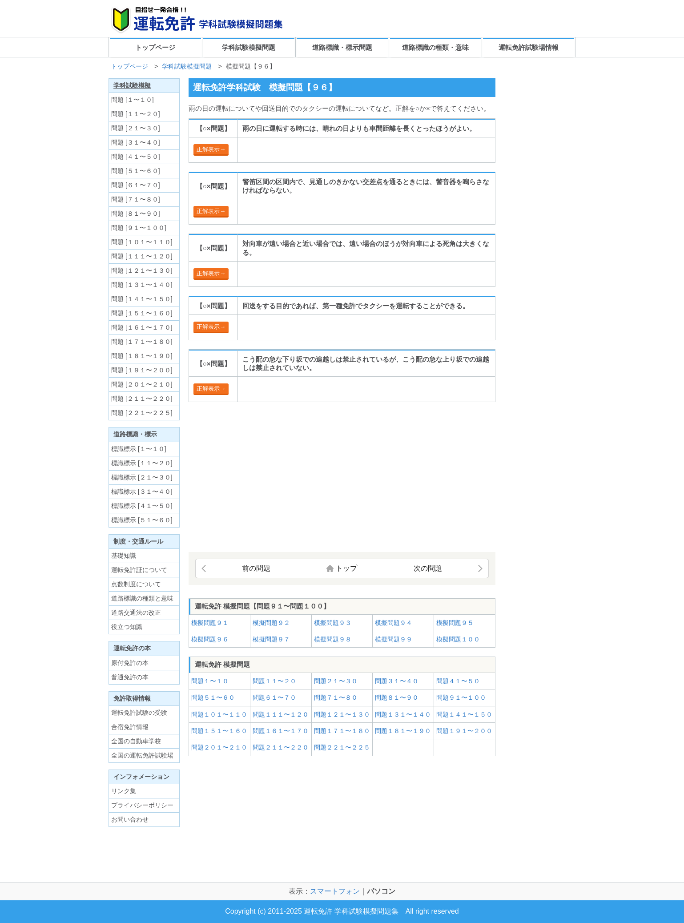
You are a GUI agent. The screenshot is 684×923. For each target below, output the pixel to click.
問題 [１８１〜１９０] (142, 355)
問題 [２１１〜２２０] (142, 398)
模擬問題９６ (210, 639)
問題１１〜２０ (274, 681)
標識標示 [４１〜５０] (142, 505)
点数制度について (136, 584)
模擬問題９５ (455, 622)
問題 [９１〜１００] (138, 227)
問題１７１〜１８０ (342, 730)
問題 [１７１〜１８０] (142, 341)
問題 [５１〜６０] (135, 170)
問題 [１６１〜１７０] (142, 327)
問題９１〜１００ (461, 697)
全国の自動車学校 (136, 741)
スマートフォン (335, 891)
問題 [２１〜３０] (135, 128)
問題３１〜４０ (396, 681)
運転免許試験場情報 (529, 47)
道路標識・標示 (135, 434)
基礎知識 (123, 555)
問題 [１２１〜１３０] (142, 270)
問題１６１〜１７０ (281, 730)
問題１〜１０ (210, 681)
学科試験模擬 (132, 85)
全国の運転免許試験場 (142, 755)
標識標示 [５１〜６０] (142, 520)
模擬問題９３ (332, 622)
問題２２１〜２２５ (342, 747)
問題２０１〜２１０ (219, 747)
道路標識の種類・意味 (435, 47)
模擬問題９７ (271, 639)
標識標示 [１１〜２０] (142, 463)
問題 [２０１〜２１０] (142, 384)
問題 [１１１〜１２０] (142, 256)
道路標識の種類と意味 (142, 598)
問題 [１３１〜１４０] (142, 284)
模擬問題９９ (393, 639)
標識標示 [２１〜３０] (142, 477)
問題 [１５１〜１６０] (142, 313)
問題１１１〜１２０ (281, 714)
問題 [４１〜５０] (135, 156)
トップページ (155, 47)
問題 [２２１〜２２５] (142, 412)
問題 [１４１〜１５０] (142, 298)
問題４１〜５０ (458, 681)
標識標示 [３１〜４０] (142, 491)
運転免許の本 (132, 648)
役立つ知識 (126, 626)
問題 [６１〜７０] (135, 185)
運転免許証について (139, 569)
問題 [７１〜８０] (135, 199)
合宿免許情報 (130, 726)
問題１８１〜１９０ (403, 730)
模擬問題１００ (458, 639)
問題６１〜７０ (274, 697)
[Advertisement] (263, 477)
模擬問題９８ (332, 639)
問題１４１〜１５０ (464, 714)
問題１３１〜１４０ (403, 714)
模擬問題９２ (271, 622)
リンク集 (123, 790)
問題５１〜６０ (213, 697)
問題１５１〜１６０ (219, 730)
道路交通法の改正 (136, 612)
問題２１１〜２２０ (281, 747)
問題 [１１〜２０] (135, 113)
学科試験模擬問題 (248, 47)
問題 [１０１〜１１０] (142, 242)
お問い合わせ (130, 819)
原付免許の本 (130, 662)
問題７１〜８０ (336, 697)
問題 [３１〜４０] (135, 142)
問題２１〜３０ (336, 681)
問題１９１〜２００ (464, 730)
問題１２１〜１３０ (342, 714)
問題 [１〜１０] (132, 99)
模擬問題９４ (393, 622)
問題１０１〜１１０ (219, 714)
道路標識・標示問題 (342, 47)
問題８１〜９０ (396, 697)
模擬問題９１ (210, 622)
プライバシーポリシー (142, 805)
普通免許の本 (130, 677)
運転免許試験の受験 (139, 712)
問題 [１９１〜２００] (142, 370)
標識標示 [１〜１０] (138, 448)
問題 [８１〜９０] (135, 213)
